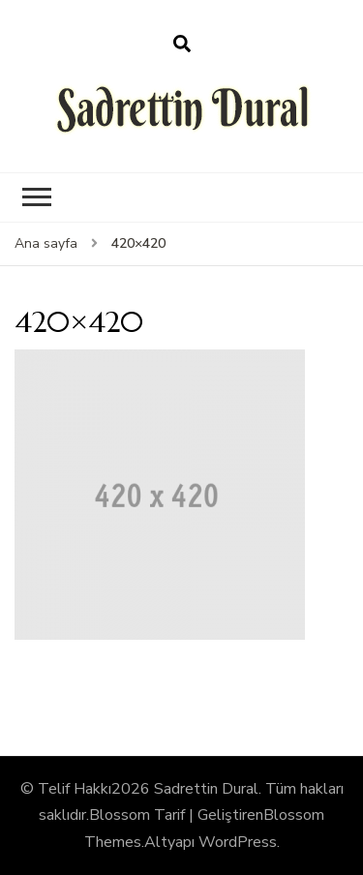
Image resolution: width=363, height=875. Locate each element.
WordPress (237, 842)
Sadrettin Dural (206, 789)
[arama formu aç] (182, 44)
